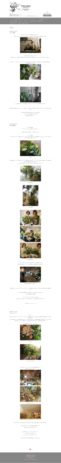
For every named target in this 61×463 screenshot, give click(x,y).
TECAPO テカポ (30, 455)
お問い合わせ (47, 15)
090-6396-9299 (30, 458)
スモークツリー (13, 313)
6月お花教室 (13, 125)
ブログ (11, 27)
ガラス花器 (12, 32)
